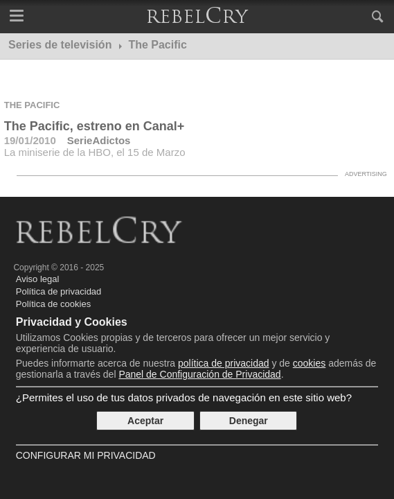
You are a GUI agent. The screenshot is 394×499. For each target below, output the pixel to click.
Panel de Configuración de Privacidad (199, 374)
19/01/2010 (30, 140)
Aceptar (145, 420)
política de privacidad (223, 363)
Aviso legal (38, 279)
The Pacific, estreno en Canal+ (94, 126)
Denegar (248, 420)
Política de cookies (53, 304)
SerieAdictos (99, 140)
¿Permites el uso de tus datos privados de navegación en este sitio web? (184, 397)
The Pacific (32, 105)
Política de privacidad (59, 291)
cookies (309, 363)
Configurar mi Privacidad (86, 455)
